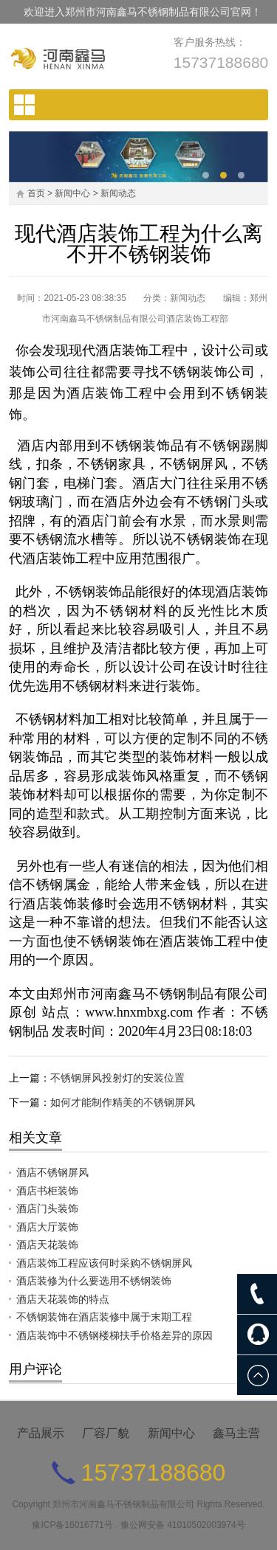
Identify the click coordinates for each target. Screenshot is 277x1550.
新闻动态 (118, 193)
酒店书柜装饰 (47, 1191)
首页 (36, 193)
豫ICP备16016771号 (72, 1525)
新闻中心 (72, 193)
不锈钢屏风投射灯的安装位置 (117, 1078)
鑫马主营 (236, 1433)
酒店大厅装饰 (47, 1227)
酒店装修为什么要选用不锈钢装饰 (93, 1281)
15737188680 (221, 62)
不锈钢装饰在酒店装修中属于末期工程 (104, 1317)
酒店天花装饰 (47, 1244)
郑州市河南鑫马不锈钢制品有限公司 (123, 1504)
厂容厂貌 (105, 1433)
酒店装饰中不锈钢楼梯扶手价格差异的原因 (114, 1335)
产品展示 (40, 1433)
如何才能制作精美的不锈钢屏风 (122, 1102)
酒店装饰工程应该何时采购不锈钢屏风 (104, 1263)
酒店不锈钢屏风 (52, 1172)
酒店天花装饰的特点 (62, 1299)
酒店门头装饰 (47, 1208)
